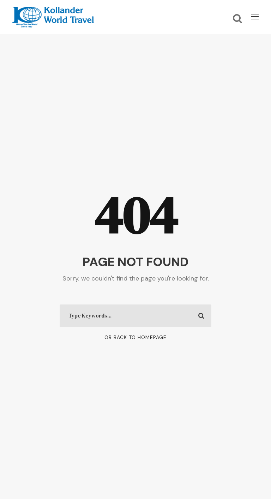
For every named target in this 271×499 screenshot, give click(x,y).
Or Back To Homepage (135, 337)
